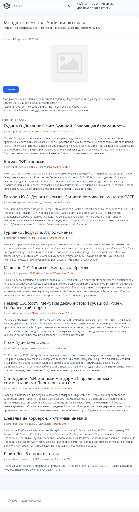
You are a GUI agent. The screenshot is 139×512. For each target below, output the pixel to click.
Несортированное (26, 27)
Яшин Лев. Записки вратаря (31, 453)
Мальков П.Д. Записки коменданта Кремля (46, 267)
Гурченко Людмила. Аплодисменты (38, 232)
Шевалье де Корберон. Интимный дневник (46, 418)
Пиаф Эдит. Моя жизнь (26, 343)
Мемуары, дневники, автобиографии (77, 27)
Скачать (11, 89)
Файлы (82, 3)
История (46, 27)
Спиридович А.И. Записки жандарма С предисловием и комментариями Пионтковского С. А (58, 380)
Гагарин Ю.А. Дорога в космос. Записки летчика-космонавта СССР (69, 196)
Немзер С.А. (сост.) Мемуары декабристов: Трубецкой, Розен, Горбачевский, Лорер (63, 305)
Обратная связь (102, 3)
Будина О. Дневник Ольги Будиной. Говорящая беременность (64, 125)
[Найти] (69, 6)
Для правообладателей (94, 8)
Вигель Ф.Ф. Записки (24, 161)
